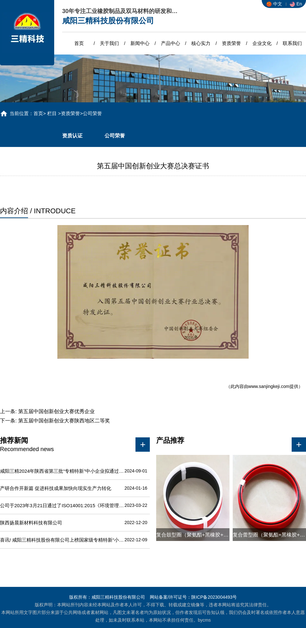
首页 (79, 43)
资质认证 (72, 135)
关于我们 (109, 43)
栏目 (52, 113)
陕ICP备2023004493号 (214, 597)
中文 (274, 3)
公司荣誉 (115, 135)
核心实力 (200, 43)
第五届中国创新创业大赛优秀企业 (56, 411)
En (296, 3)
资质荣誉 (231, 43)
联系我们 (292, 43)
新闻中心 (139, 43)
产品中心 (170, 43)
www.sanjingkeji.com (268, 386)
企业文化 (262, 43)
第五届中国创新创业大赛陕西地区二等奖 (64, 420)
